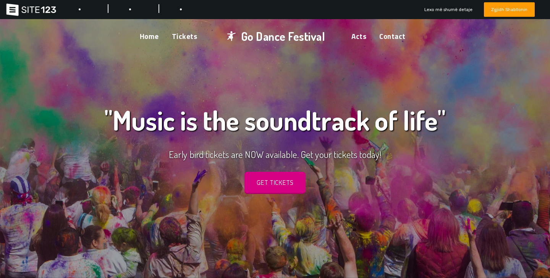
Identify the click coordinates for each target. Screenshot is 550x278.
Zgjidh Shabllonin (507, 9)
